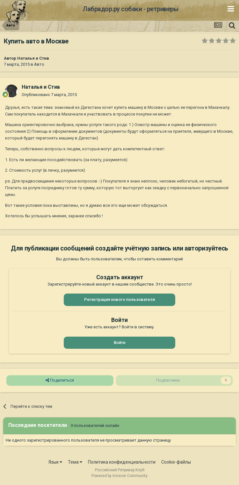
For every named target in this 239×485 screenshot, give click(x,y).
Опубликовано (49, 94)
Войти (119, 342)
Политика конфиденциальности (122, 462)
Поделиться (60, 380)
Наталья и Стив (33, 58)
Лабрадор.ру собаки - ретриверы (130, 9)
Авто (39, 64)
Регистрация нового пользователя (119, 299)
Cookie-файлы (176, 462)
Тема (75, 462)
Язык (55, 462)
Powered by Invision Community (119, 476)
